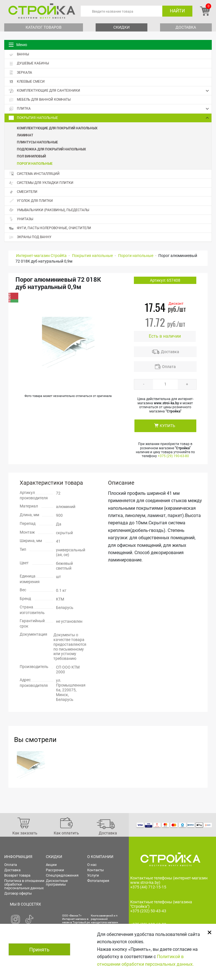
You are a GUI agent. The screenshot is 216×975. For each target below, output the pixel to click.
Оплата (169, 366)
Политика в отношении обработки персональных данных (24, 884)
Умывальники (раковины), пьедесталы (49, 210)
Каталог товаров (44, 27)
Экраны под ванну (30, 237)
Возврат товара (17, 875)
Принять (39, 950)
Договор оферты (18, 893)
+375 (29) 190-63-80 (173, 456)
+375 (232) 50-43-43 (148, 911)
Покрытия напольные (110, 118)
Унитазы (21, 219)
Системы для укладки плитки (41, 183)
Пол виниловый (31, 156)
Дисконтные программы (57, 882)
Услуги (93, 875)
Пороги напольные (35, 163)
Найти (177, 10)
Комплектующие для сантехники (110, 91)
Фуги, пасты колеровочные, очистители (50, 228)
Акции (51, 864)
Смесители (23, 192)
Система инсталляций (34, 174)
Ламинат (25, 135)
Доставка (186, 27)
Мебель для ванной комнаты (40, 100)
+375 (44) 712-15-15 (148, 887)
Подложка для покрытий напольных (51, 149)
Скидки (121, 27)
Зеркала (20, 73)
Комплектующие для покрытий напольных (57, 128)
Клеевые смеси (27, 82)
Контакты (95, 870)
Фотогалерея (98, 881)
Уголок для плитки (31, 201)
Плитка (110, 109)
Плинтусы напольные (37, 142)
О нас (92, 864)
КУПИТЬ (167, 425)
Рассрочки (55, 870)
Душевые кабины (29, 63)
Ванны (19, 54)
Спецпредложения (62, 875)
